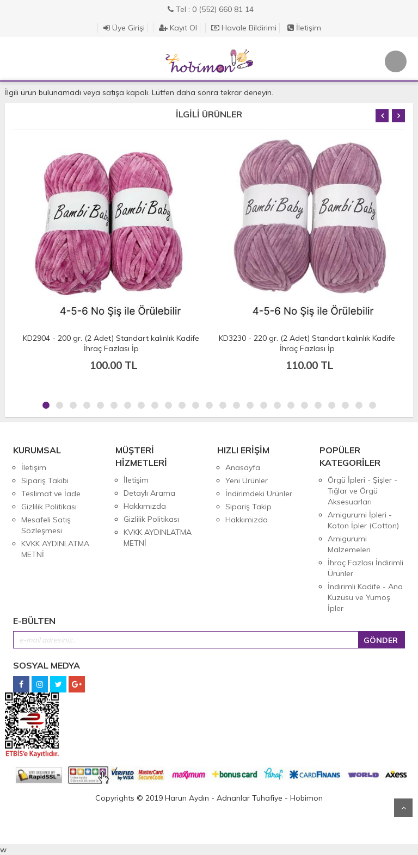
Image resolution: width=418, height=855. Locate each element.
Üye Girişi (124, 28)
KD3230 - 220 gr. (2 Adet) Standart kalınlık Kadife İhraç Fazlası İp (307, 343)
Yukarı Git (403, 807)
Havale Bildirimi (243, 28)
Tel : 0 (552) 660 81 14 (211, 9)
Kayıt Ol (178, 28)
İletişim (304, 28)
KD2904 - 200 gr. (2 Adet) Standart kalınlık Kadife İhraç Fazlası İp (111, 343)
